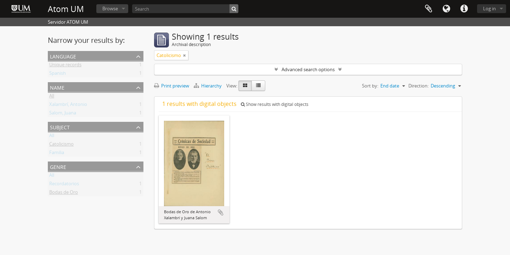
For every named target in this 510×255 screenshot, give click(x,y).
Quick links (464, 9)
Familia (56, 154)
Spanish (57, 74)
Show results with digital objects (274, 104)
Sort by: (370, 86)
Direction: (418, 86)
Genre (58, 166)
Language (446, 9)
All (51, 97)
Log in (489, 8)
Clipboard (428, 9)
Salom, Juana (62, 114)
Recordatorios (64, 185)
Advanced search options (308, 69)
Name (57, 87)
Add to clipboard (220, 212)
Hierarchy (208, 86)
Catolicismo (61, 145)
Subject (60, 126)
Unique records (65, 66)
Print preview (171, 86)
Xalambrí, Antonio (68, 105)
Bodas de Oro (63, 193)
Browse (110, 8)
